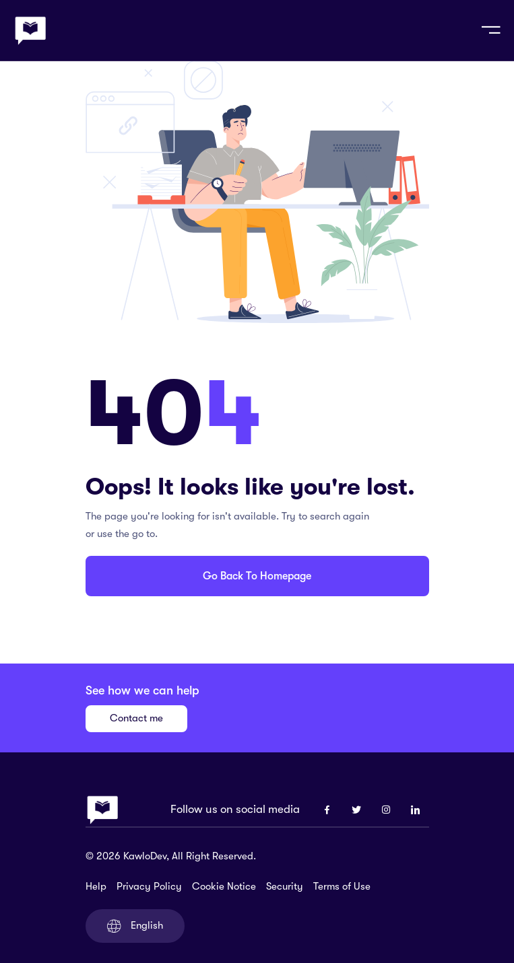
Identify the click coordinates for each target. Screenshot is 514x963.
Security (284, 886)
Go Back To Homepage (257, 576)
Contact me (136, 718)
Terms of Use (342, 886)
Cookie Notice (224, 886)
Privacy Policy (149, 886)
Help (96, 886)
